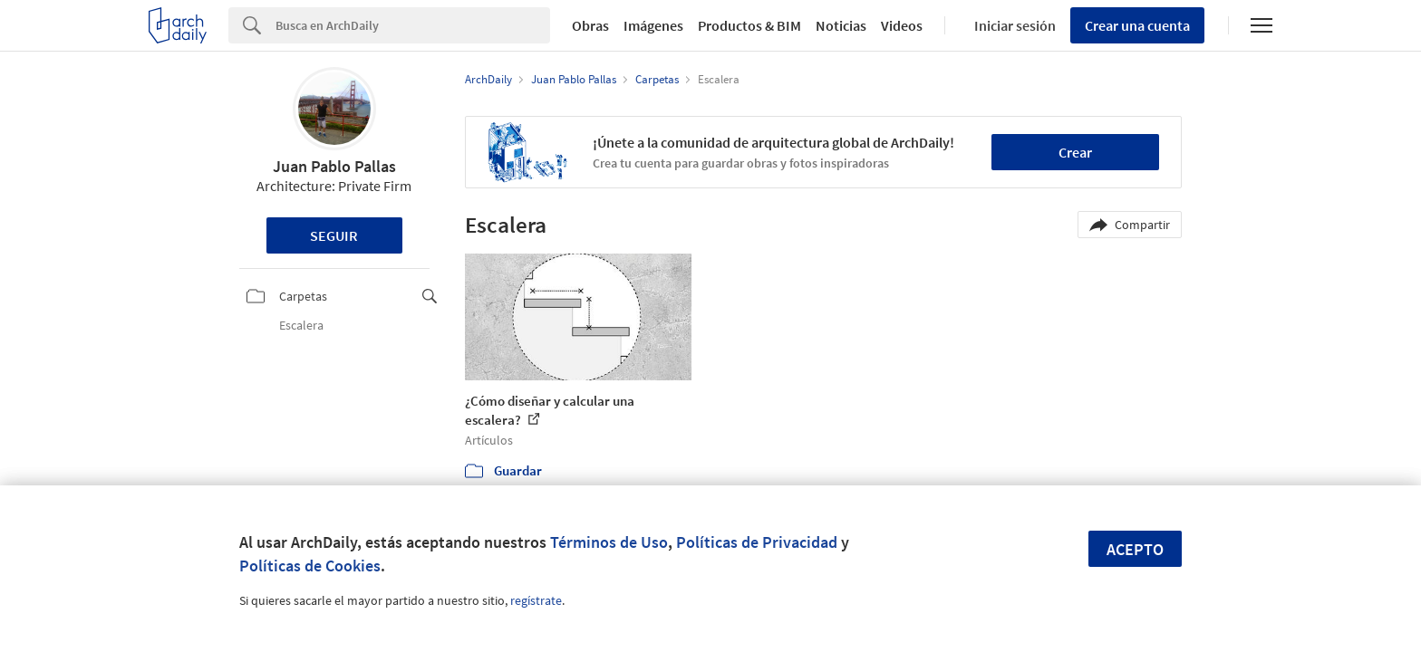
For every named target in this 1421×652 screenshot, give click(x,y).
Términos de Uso (609, 542)
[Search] (413, 25)
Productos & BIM (749, 25)
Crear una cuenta (1137, 25)
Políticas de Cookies (310, 565)
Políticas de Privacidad (756, 542)
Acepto (1135, 549)
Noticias (841, 25)
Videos (902, 25)
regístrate (536, 600)
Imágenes (653, 25)
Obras (590, 25)
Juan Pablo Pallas (334, 166)
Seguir (334, 235)
